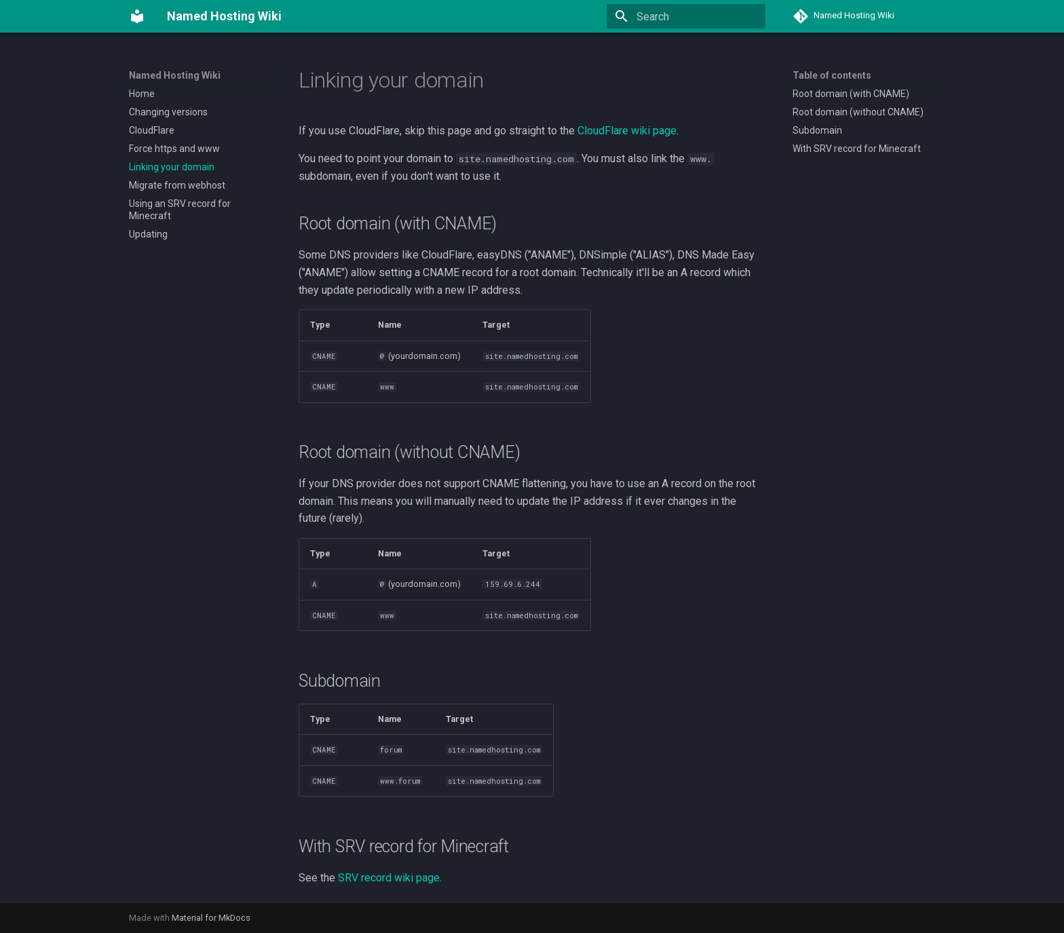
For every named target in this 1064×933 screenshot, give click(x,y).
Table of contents (832, 75)
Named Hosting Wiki (175, 75)
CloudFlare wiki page (627, 130)
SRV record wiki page (389, 877)
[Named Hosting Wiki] (137, 16)
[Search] (686, 16)
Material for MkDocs (211, 918)
